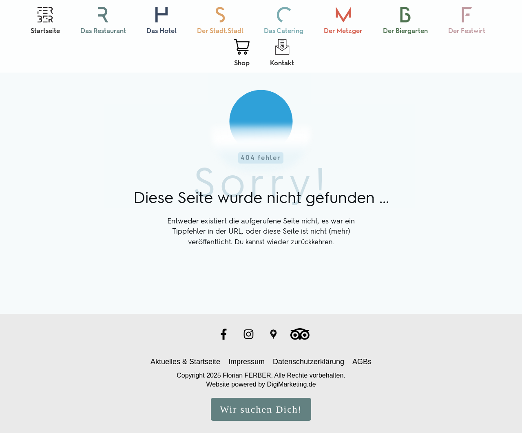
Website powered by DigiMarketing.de (261, 380)
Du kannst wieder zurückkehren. (284, 237)
